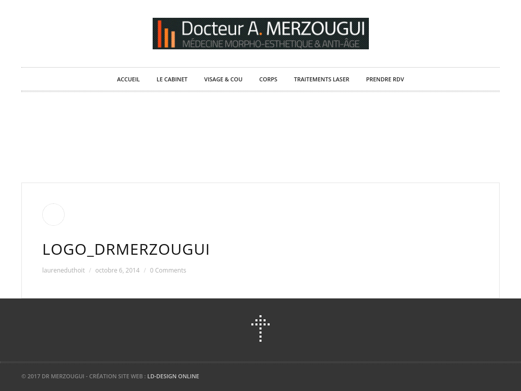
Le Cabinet (172, 79)
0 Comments (168, 270)
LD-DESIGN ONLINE (173, 376)
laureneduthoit (63, 270)
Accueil (128, 79)
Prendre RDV (385, 79)
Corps (268, 79)
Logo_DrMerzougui (126, 248)
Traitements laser (322, 79)
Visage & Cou (223, 79)
